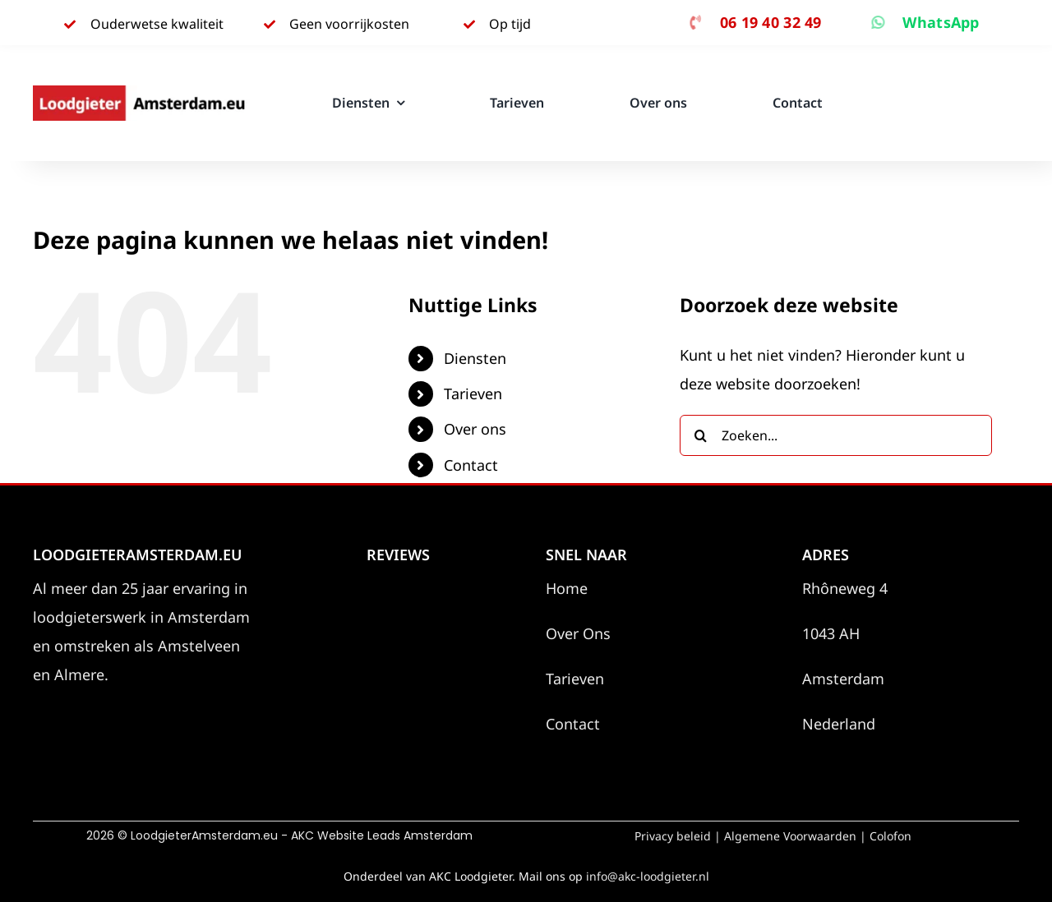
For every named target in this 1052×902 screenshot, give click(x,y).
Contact (471, 465)
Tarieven (473, 393)
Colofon (890, 836)
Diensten (475, 358)
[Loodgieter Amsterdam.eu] (141, 93)
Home (567, 588)
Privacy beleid (672, 836)
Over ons (475, 429)
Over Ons (578, 633)
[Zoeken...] (836, 435)
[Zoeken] (700, 435)
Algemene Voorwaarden (790, 836)
